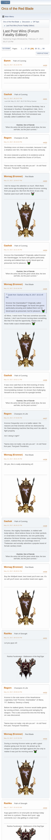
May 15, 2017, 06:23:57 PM (13, 98)
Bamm (7, 61)
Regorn (8, 138)
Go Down (6, 48)
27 (26, 49)
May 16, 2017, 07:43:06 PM (13, 418)
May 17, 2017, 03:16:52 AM (13, 807)
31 (39, 49)
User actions (42, 53)
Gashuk (8, 94)
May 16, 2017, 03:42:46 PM (13, 288)
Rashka (8, 633)
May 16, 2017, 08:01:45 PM (13, 459)
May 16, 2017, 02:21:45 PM (13, 250)
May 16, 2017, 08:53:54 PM (13, 637)
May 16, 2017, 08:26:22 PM (13, 525)
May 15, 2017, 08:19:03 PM (13, 142)
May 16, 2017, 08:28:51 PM (13, 571)
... (24, 49)
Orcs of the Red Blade (17, 8)
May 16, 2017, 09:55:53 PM (13, 692)
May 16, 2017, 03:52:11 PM (13, 379)
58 (43, 49)
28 (28, 49)
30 (36, 49)
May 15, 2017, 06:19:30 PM (13, 65)
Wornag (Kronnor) (13, 176)
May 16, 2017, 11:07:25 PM (13, 738)
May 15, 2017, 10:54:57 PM (13, 180)
